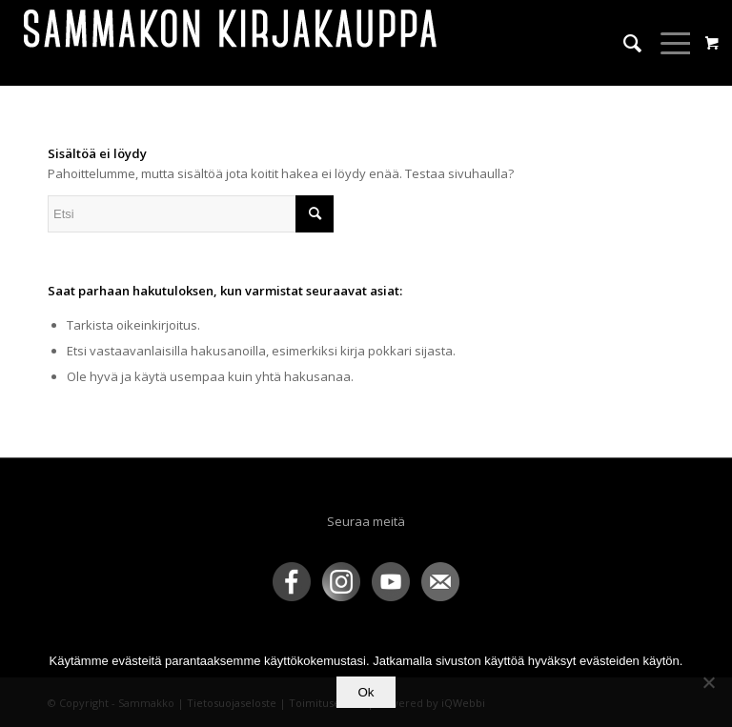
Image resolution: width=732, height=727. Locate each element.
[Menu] (667, 43)
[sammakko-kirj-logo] (231, 43)
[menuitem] (622, 43)
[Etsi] (622, 43)
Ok (365, 692)
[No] (708, 682)
